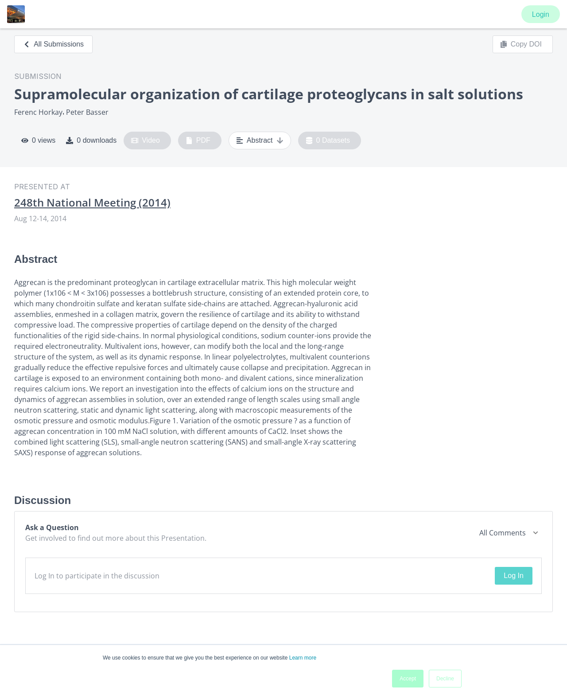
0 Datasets (328, 140)
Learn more (302, 658)
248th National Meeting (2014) (92, 202)
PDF (198, 140)
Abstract (260, 140)
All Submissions (53, 44)
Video (145, 140)
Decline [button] (445, 679)
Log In (513, 575)
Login (540, 14)
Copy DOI (521, 44)
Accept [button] (408, 679)
